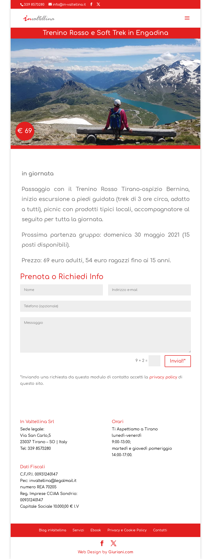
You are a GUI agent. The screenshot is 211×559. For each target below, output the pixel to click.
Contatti (160, 530)
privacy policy (163, 377)
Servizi (78, 530)
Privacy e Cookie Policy (127, 530)
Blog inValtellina (52, 530)
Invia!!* (178, 361)
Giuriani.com (120, 552)
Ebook (95, 530)
